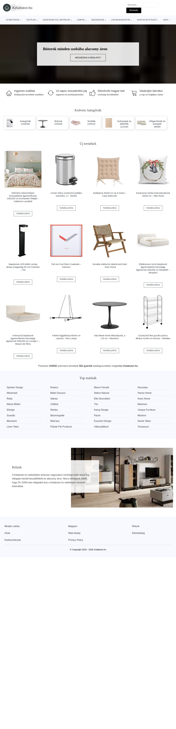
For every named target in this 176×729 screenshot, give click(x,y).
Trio (96, 404)
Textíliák (31, 20)
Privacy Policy (75, 540)
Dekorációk (97, 20)
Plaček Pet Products (61, 426)
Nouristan (143, 387)
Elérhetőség (138, 533)
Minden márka (12, 526)
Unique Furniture (146, 410)
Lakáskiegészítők (120, 20)
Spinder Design (15, 387)
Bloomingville (57, 415)
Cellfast (54, 404)
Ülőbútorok (13, 20)
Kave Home (144, 398)
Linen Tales (13, 426)
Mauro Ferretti (101, 387)
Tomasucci (143, 426)
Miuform (142, 415)
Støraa (54, 398)
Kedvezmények (12, 540)
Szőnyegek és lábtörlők (56, 20)
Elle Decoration (102, 398)
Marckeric (12, 421)
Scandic (11, 415)
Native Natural (101, 393)
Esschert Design (102, 421)
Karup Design (101, 410)
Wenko (54, 410)
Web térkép (74, 533)
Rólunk (135, 526)
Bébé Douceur (58, 393)
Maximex (142, 404)
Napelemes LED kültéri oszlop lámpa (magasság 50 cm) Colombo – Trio (23, 267)
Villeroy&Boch (101, 426)
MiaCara (54, 421)
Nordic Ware (144, 421)
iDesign (11, 410)
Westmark (12, 393)
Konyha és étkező (146, 20)
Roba (9, 398)
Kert (165, 20)
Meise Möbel (13, 404)
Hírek (7, 533)
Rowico (54, 387)
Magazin (72, 526)
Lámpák (81, 20)
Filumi (97, 415)
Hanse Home (145, 393)
